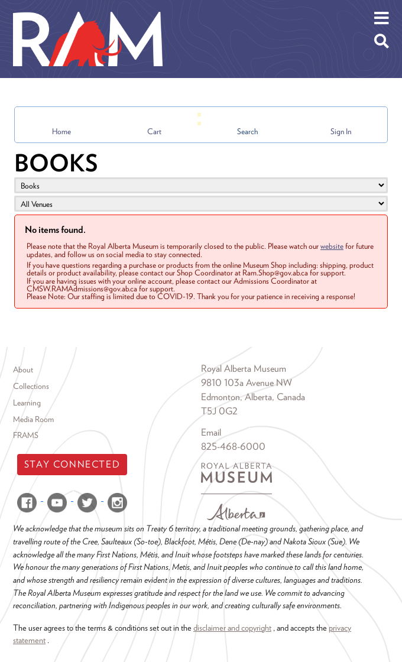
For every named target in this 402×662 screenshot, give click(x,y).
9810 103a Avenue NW (246, 382)
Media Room (33, 419)
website (331, 246)
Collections (31, 386)
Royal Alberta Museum (243, 368)
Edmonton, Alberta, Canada (253, 397)
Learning (27, 402)
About (23, 369)
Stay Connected (72, 464)
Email (211, 432)
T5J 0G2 (219, 411)
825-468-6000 (233, 446)
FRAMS (25, 435)
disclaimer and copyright (232, 627)
